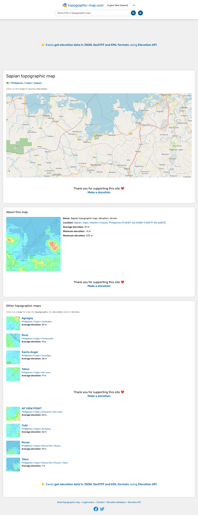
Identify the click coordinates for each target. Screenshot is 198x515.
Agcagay (27, 318)
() (120, 222)
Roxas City (47, 445)
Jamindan (47, 321)
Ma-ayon (46, 372)
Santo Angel (30, 352)
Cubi (25, 425)
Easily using (101, 45)
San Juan (57, 412)
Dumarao (46, 412)
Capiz (37, 321)
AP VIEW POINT (32, 408)
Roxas (26, 442)
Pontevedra (47, 338)
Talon (25, 459)
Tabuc (26, 369)
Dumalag (46, 355)
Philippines (27, 321)
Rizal (25, 335)
